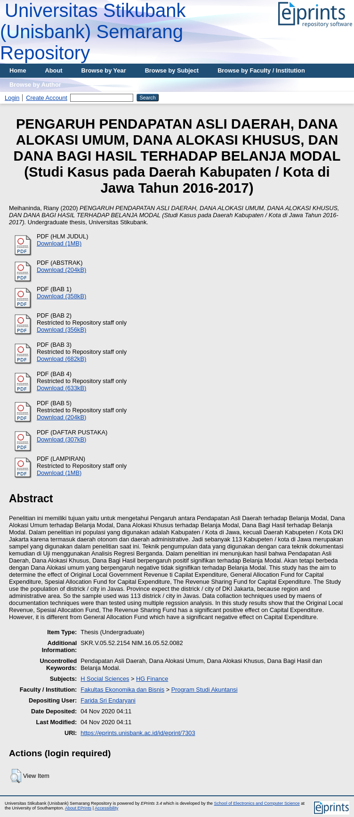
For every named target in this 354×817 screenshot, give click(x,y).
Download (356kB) (61, 329)
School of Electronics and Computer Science (257, 803)
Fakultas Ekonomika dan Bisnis (122, 689)
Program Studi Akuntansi (204, 689)
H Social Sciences (104, 678)
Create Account (46, 97)
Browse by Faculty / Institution (261, 70)
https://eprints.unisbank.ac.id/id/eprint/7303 (137, 732)
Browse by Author (35, 84)
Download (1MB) (59, 243)
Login (12, 97)
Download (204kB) (61, 269)
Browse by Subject (172, 70)
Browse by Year (103, 70)
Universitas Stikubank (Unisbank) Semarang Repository (93, 31)
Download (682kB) (61, 358)
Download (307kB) (61, 439)
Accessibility (106, 808)
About (54, 70)
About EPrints (78, 808)
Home (17, 70)
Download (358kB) (61, 296)
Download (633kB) (61, 388)
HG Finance (152, 678)
